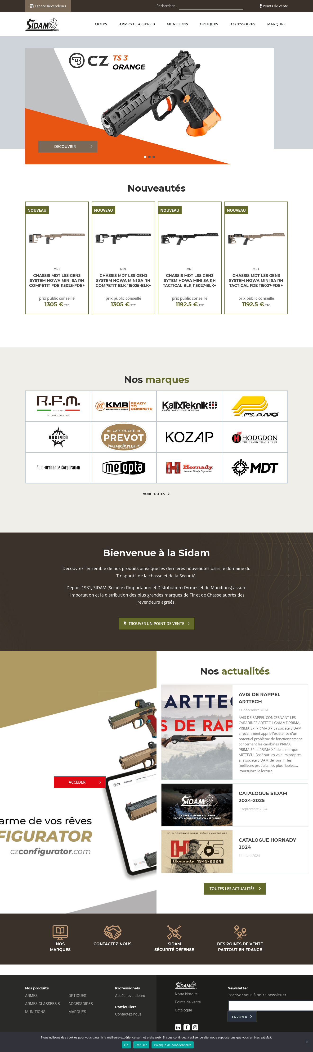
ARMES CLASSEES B (137, 24)
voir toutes (154, 494)
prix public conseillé (57, 302)
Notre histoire (186, 994)
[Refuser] (307, 1041)
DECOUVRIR (65, 146)
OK (126, 1045)
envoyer (239, 1017)
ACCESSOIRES (242, 24)
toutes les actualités (232, 888)
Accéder (77, 782)
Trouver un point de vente (154, 623)
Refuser (141, 1045)
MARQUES (276, 24)
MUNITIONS (177, 24)
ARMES (100, 24)
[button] (145, 157)
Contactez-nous (128, 1014)
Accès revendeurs (130, 995)
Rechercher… (167, 5)
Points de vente (273, 6)
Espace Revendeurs (48, 6)
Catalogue (183, 1010)
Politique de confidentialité (172, 1045)
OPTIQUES (209, 24)
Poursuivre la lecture (255, 771)
